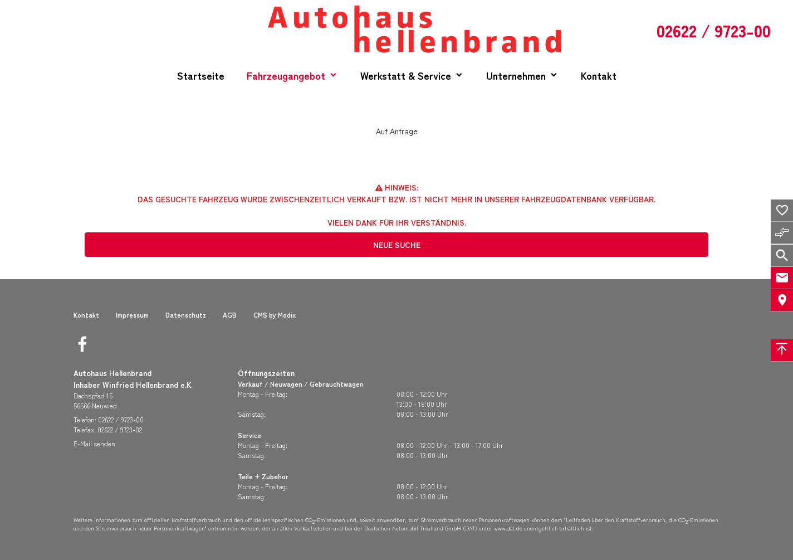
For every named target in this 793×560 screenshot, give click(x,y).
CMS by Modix (274, 314)
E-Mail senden (94, 443)
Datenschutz (185, 314)
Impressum (132, 314)
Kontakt (598, 75)
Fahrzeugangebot (286, 75)
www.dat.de (508, 528)
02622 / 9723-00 (121, 419)
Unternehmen (516, 75)
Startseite (200, 75)
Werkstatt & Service (405, 75)
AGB (230, 314)
